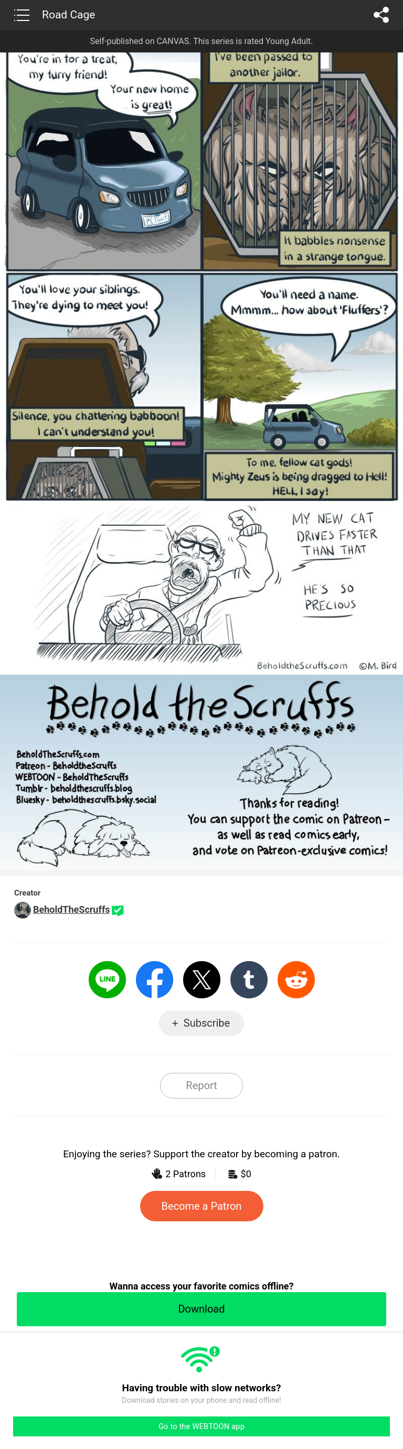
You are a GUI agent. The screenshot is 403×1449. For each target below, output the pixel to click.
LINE (107, 979)
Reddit (296, 979)
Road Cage (68, 14)
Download (201, 1309)
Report (201, 1085)
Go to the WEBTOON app (201, 1426)
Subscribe (207, 1023)
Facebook (154, 979)
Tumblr (249, 979)
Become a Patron (202, 1206)
